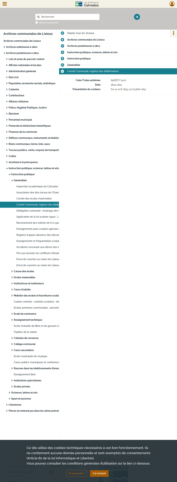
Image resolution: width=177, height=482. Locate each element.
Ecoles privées (22, 386)
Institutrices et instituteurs (29, 283)
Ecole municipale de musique (30, 356)
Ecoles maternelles (24, 277)
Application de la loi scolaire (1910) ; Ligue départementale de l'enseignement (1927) (51, 216)
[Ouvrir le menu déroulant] (5, 4)
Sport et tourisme (21, 398)
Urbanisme (15, 404)
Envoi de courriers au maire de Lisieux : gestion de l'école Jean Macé (51, 265)
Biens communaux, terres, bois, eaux (29, 144)
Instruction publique (23, 174)
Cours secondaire (24, 350)
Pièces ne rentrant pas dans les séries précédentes (37, 410)
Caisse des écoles (24, 271)
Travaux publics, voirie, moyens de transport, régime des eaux (43, 150)
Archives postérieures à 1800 (22, 53)
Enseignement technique (28, 319)
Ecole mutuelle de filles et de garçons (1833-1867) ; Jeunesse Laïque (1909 (48, 326)
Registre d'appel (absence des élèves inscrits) (42, 235)
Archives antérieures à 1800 (22, 47)
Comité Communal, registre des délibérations (42, 204)
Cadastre (14, 89)
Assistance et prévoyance (23, 162)
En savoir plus (76, 473)
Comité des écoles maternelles (34, 198)
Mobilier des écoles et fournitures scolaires (38, 295)
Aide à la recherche (48, 22)
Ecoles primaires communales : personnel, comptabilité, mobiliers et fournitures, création (48, 307)
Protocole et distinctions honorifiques (30, 125)
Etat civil (13, 77)
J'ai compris (99, 473)
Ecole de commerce (25, 313)
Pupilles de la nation (25, 332)
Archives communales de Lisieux (22, 41)
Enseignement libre (25, 374)
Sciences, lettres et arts (24, 392)
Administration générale (22, 71)
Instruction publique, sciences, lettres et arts (34, 168)
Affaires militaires (19, 101)
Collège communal (24, 344)
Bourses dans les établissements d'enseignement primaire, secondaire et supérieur (48, 368)
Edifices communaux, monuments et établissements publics (43, 138)
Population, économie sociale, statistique (32, 83)
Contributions (16, 95)
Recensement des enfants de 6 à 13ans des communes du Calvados (51, 222)
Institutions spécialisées (27, 380)
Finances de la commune (23, 131)
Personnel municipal (20, 119)
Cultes (12, 156)
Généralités (20, 180)
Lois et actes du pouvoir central (26, 59)
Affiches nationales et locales (25, 65)
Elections (14, 113)
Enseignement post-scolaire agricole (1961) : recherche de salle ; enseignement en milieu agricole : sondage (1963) (51, 228)
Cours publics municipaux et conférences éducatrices (44, 362)
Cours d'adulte (22, 289)
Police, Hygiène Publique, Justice (28, 107)
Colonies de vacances (26, 338)
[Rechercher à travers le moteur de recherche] (69, 17)
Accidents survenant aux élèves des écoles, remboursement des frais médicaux (51, 247)
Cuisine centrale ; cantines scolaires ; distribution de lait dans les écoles (48, 301)
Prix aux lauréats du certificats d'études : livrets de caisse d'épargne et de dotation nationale (51, 253)
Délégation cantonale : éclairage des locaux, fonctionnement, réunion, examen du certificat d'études (51, 210)
